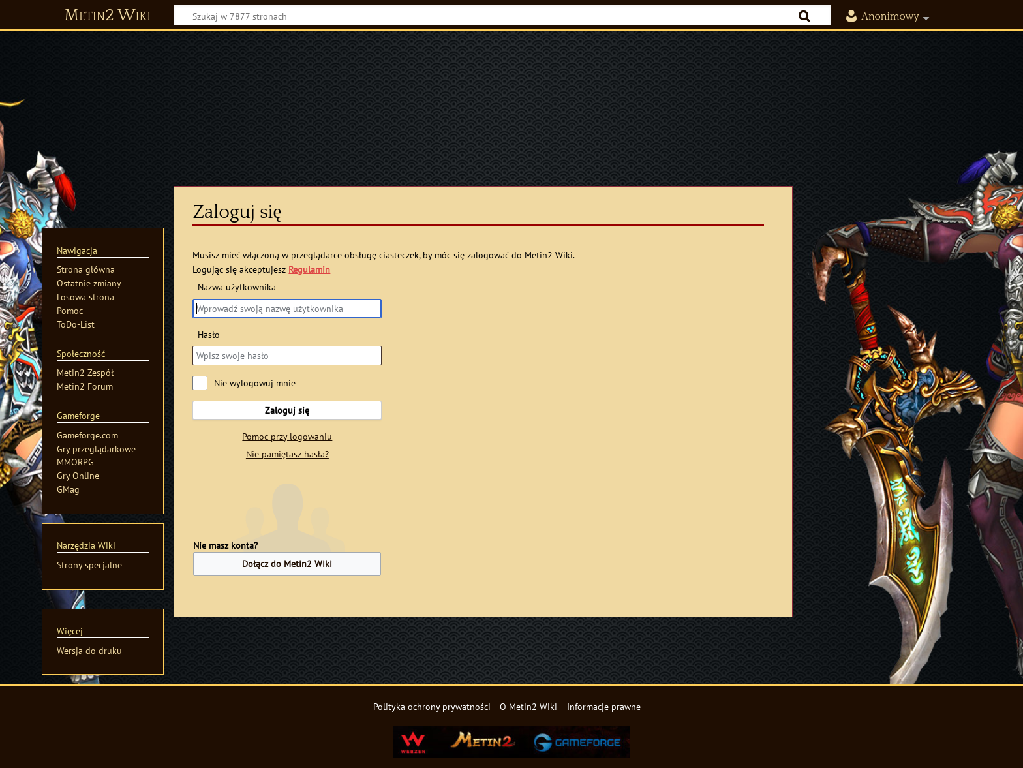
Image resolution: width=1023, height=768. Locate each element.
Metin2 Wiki (107, 16)
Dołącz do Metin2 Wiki (287, 563)
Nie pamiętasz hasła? (287, 454)
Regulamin (309, 269)
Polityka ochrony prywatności (432, 706)
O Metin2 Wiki (528, 706)
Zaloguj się (287, 410)
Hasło (209, 334)
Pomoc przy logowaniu (287, 436)
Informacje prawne (604, 706)
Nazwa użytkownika (237, 287)
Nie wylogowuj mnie (255, 382)
